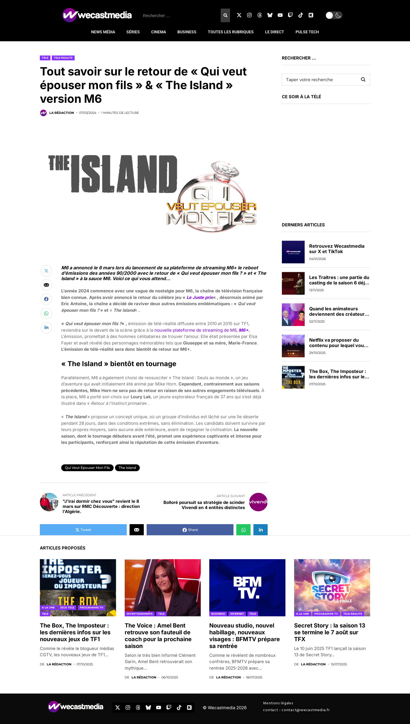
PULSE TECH (307, 32)
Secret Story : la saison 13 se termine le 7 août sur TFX (329, 632)
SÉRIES (133, 32)
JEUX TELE (67, 607)
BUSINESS (186, 32)
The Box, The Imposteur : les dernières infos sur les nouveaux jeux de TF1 (338, 376)
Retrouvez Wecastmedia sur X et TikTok (336, 248)
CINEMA (158, 32)
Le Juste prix (199, 297)
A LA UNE (48, 607)
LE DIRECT (274, 32)
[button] (334, 15)
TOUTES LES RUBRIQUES (231, 32)
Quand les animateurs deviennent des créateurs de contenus (338, 314)
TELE (45, 57)
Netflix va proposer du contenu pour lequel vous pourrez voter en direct (337, 345)
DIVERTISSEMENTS (140, 613)
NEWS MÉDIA (103, 32)
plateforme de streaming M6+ (204, 267)
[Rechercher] (225, 15)
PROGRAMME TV (91, 607)
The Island (127, 467)
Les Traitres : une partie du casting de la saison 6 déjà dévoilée (339, 282)
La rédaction (61, 113)
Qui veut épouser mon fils (87, 467)
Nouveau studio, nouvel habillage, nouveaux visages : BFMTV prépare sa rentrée (244, 635)
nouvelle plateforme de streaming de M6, (202, 330)
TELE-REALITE (63, 57)
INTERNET (237, 613)
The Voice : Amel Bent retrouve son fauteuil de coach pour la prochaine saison (158, 635)
